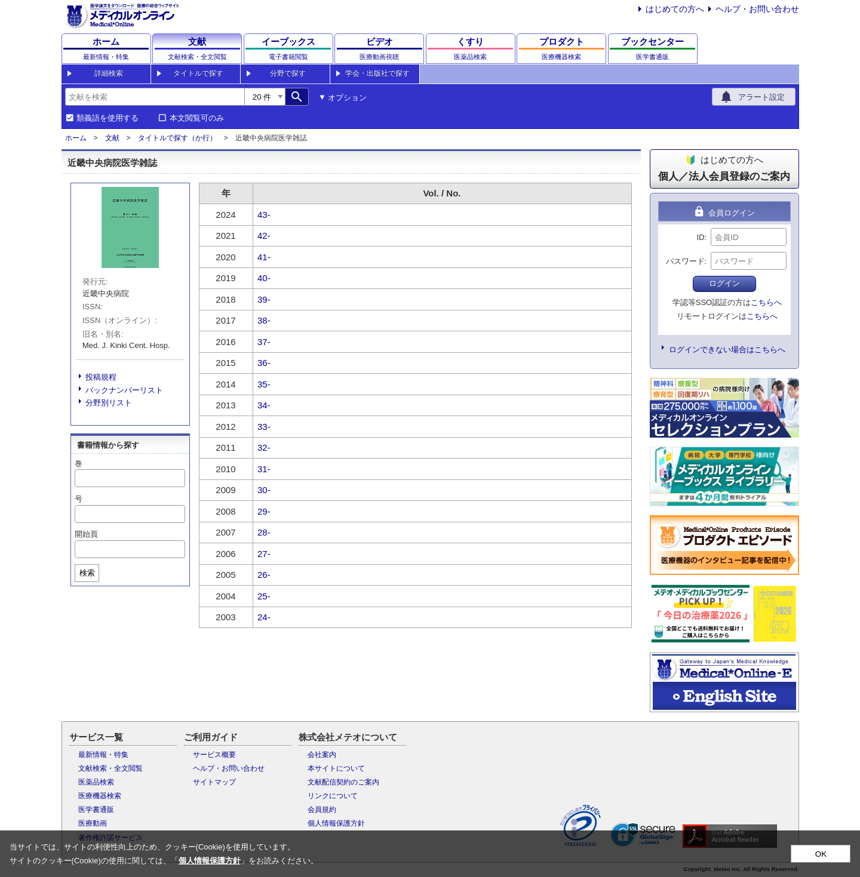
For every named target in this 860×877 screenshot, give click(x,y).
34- (264, 405)
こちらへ (766, 302)
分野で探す (288, 73)
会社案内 (322, 754)
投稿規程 (100, 377)
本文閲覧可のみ (197, 118)
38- (264, 320)
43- (264, 215)
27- (264, 554)
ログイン (724, 283)
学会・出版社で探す (377, 73)
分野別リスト (108, 402)
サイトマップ (214, 782)
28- (264, 532)
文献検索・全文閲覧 (110, 768)
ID (701, 237)
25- (264, 596)
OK (821, 854)
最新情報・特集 (103, 754)
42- (264, 235)
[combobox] (154, 97)
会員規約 (322, 809)
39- (264, 299)
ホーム (76, 138)
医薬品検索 (96, 782)
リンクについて (333, 796)
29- (264, 511)
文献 (112, 138)
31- (264, 469)
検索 (87, 572)
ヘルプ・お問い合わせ (757, 9)
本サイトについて (336, 768)
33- (264, 426)
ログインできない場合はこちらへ (727, 349)
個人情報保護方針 (336, 823)
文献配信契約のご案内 (343, 782)
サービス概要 (214, 754)
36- (264, 363)
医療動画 (92, 823)
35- (264, 384)
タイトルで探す (198, 73)
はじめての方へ (675, 9)
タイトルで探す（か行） (177, 138)
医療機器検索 (99, 796)
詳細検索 (108, 73)
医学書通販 (96, 809)
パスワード (685, 261)
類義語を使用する (107, 118)
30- (264, 490)
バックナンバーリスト (124, 390)
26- (264, 575)
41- (264, 257)
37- (264, 342)
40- (264, 278)
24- (264, 617)
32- (264, 447)
